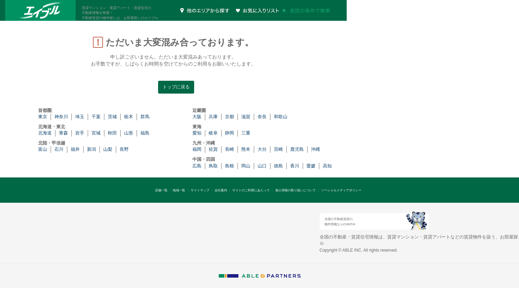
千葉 (96, 116)
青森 (63, 133)
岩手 (79, 133)
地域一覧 (179, 190)
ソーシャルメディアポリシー (341, 190)
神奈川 (61, 116)
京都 (229, 116)
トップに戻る (176, 86)
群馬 (144, 116)
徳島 (278, 165)
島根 (229, 165)
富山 (42, 149)
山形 (128, 133)
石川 (58, 149)
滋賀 (245, 116)
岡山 (245, 165)
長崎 (229, 149)
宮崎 (278, 149)
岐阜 (213, 133)
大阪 (196, 116)
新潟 (91, 149)
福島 (144, 133)
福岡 (196, 149)
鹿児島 (297, 149)
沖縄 (315, 149)
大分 (262, 149)
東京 (42, 116)
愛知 (196, 133)
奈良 (262, 116)
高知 (327, 165)
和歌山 (280, 116)
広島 (196, 165)
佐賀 (213, 149)
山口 (262, 165)
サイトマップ (200, 190)
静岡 (229, 133)
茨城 (112, 116)
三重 (245, 133)
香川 (294, 165)
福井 (75, 149)
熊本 (245, 149)
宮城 (96, 133)
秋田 (112, 133)
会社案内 (221, 190)
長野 (124, 149)
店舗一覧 (161, 190)
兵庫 (213, 116)
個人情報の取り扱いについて (295, 190)
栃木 (128, 116)
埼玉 (79, 116)
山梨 (107, 149)
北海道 (45, 133)
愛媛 (310, 165)
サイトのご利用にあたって (251, 190)
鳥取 (213, 165)
